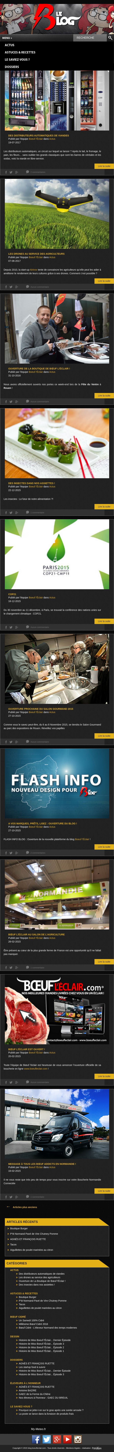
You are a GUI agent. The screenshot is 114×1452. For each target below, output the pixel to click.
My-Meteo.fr (38, 1429)
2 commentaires (38, 172)
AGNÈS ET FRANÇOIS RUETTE (28, 1239)
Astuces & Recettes (20, 52)
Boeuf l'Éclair (36, 138)
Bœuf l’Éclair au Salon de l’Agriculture (36, 934)
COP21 (12, 594)
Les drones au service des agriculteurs (36, 253)
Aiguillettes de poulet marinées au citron (31, 1249)
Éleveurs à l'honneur (25, 1383)
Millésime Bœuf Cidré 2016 (33, 1324)
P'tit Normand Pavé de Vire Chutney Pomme (42, 1300)
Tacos (13, 1244)
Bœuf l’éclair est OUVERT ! (26, 1049)
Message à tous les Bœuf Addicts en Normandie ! (42, 1164)
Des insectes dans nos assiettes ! (31, 483)
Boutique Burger (19, 1228)
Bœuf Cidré (18, 1316)
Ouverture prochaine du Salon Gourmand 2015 (40, 708)
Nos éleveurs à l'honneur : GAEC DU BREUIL (43, 1397)
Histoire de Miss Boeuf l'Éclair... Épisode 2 (41, 1347)
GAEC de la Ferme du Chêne (34, 1394)
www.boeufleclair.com (35, 1068)
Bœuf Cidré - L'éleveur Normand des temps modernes (48, 1327)
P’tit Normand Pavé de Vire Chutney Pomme (34, 1233)
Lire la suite (104, 166)
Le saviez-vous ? (17, 60)
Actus (9, 45)
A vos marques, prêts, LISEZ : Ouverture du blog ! (42, 823)
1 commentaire (37, 512)
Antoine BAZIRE (27, 1390)
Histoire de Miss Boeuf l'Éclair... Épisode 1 (41, 1351)
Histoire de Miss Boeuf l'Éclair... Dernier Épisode (45, 1340)
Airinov (33, 269)
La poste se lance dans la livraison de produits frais (46, 1413)
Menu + (7, 38)
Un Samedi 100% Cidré (31, 1320)
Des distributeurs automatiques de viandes (38, 135)
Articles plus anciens (21, 1207)
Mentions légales (73, 1448)
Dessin (14, 1336)
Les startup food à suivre (32, 1367)
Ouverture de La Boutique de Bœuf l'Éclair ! (42, 1281)
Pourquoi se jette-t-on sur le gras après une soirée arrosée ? (51, 1410)
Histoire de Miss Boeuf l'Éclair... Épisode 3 (41, 1343)
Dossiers (12, 67)
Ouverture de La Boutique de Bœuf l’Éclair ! (39, 368)
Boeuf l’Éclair (82, 839)
